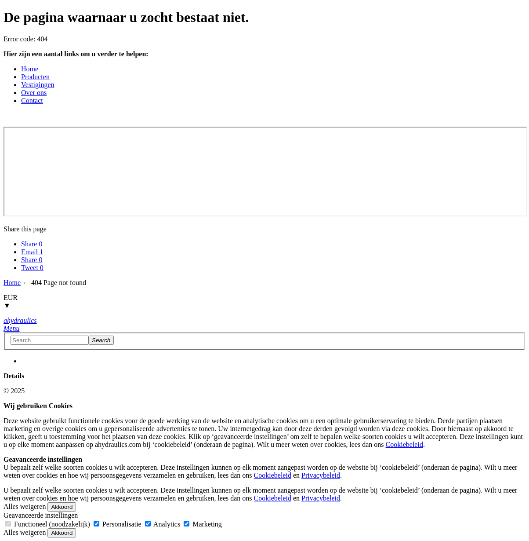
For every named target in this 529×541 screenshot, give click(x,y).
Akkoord (61, 507)
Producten (35, 76)
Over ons (34, 92)
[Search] (101, 340)
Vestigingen (37, 84)
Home (29, 69)
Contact (32, 100)
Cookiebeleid (404, 444)
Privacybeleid (320, 475)
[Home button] (20, 320)
